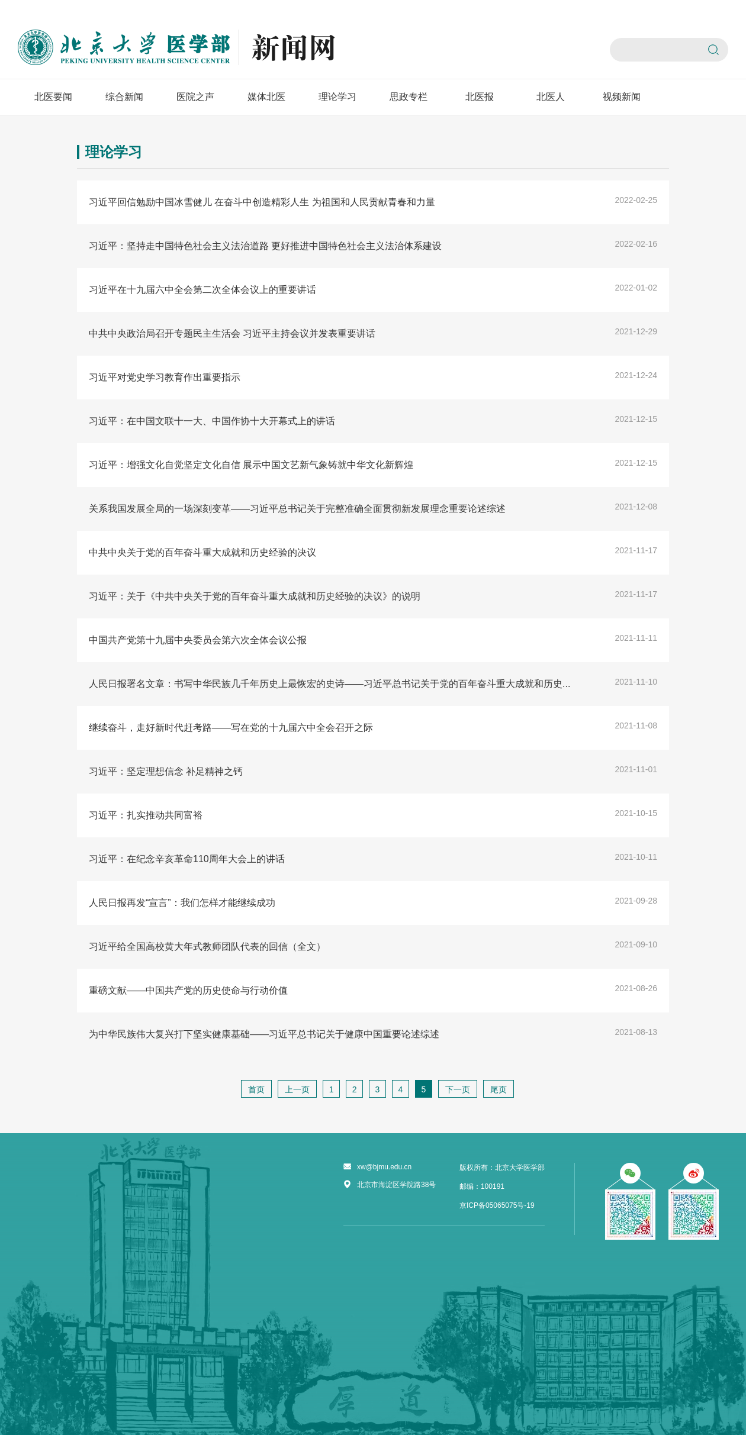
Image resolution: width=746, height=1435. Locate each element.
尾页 (498, 1089)
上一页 (297, 1089)
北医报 (479, 97)
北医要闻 (53, 97)
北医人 (550, 97)
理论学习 (337, 97)
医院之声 (195, 97)
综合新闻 (124, 97)
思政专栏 (408, 97)
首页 (256, 1089)
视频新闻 (622, 97)
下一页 (457, 1089)
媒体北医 (266, 97)
